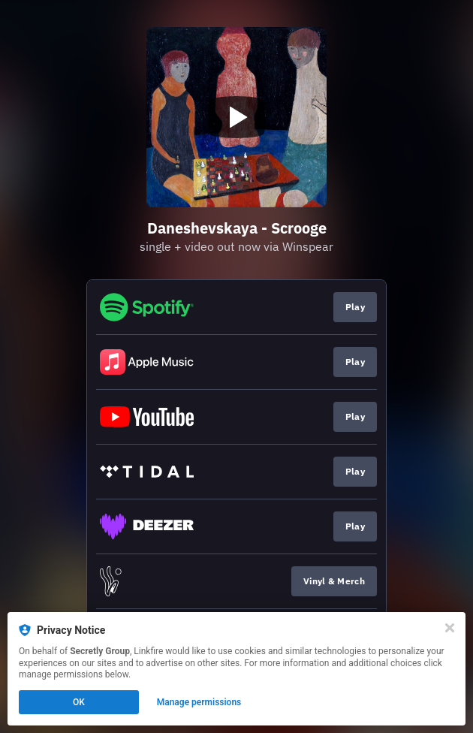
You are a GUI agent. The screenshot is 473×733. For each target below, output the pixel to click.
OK (79, 702)
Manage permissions (199, 702)
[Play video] (236, 117)
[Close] (450, 628)
